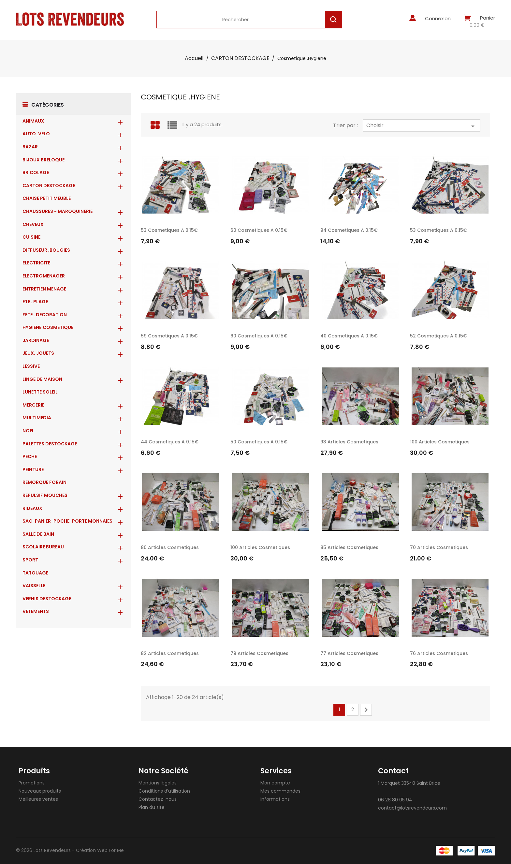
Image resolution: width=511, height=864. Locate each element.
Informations (275, 799)
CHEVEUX (33, 224)
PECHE (29, 456)
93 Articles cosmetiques (349, 442)
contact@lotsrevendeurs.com (412, 808)
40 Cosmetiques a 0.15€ (349, 336)
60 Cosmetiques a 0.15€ (258, 230)
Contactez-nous (158, 799)
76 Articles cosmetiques (439, 653)
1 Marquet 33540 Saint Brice (409, 783)
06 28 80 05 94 (395, 800)
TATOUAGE (35, 573)
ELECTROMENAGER (43, 276)
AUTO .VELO (36, 133)
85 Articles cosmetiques (349, 547)
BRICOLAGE (35, 172)
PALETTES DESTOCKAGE (49, 443)
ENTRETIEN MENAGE (44, 289)
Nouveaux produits (40, 791)
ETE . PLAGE (35, 301)
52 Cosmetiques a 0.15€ (438, 336)
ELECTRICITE (36, 263)
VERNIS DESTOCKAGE (46, 598)
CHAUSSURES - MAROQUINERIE (57, 211)
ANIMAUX (33, 121)
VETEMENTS (35, 611)
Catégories (47, 105)
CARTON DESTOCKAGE (48, 185)
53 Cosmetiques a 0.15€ (169, 230)
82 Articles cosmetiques (170, 653)
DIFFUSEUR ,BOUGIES (46, 250)
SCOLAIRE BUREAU (43, 547)
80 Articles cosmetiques (170, 547)
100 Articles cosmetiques (440, 442)
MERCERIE (33, 405)
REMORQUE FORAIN (44, 482)
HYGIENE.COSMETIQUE (47, 327)
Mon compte (275, 783)
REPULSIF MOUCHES (44, 495)
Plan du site (152, 807)
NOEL (28, 430)
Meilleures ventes (38, 799)
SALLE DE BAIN (38, 534)
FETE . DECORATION (44, 314)
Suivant (366, 709)
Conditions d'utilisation (164, 791)
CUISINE (31, 237)
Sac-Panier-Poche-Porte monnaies (67, 521)
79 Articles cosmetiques (259, 653)
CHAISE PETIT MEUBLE (46, 198)
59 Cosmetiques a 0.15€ (169, 336)
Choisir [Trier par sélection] (421, 126)
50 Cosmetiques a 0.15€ (258, 442)
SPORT (30, 560)
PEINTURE (33, 469)
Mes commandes (280, 791)
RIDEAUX (32, 508)
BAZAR (30, 146)
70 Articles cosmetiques (439, 547)
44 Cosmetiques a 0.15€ (169, 442)
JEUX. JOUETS (38, 353)
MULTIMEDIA (36, 417)
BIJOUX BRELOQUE (43, 159)
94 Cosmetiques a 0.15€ (349, 230)
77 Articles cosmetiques (349, 653)
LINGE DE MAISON (42, 379)
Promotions (32, 783)
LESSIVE (31, 366)
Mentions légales (158, 783)
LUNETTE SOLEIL (40, 392)
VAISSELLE (33, 585)
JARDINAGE (35, 340)
